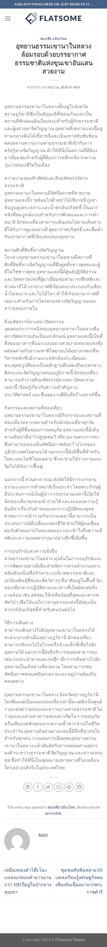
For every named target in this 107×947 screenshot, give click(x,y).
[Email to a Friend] (58, 787)
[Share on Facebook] (38, 787)
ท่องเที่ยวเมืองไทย (53, 39)
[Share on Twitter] (48, 787)
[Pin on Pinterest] (69, 787)
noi (77, 87)
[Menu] (7, 18)
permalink (53, 813)
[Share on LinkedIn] (79, 787)
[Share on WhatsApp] (28, 787)
